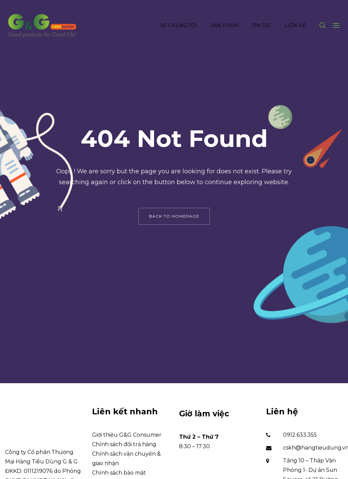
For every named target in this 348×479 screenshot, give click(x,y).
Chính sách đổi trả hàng (124, 444)
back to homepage (174, 216)
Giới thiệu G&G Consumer (126, 435)
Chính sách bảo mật (119, 473)
